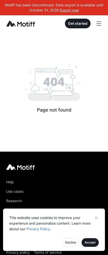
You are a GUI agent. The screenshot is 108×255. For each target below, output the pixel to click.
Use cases (14, 191)
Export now (69, 10)
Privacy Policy (38, 229)
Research (14, 201)
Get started (77, 23)
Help (10, 182)
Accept (90, 242)
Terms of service (48, 252)
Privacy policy (18, 252)
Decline (70, 242)
